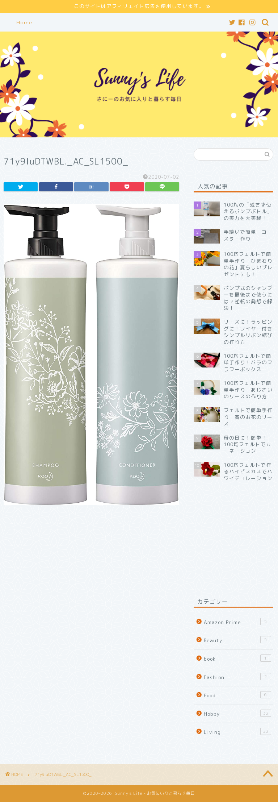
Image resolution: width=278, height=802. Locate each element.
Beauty (237, 640)
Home (24, 22)
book (237, 658)
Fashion (237, 677)
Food (237, 695)
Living (237, 732)
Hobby (237, 713)
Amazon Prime (237, 622)
